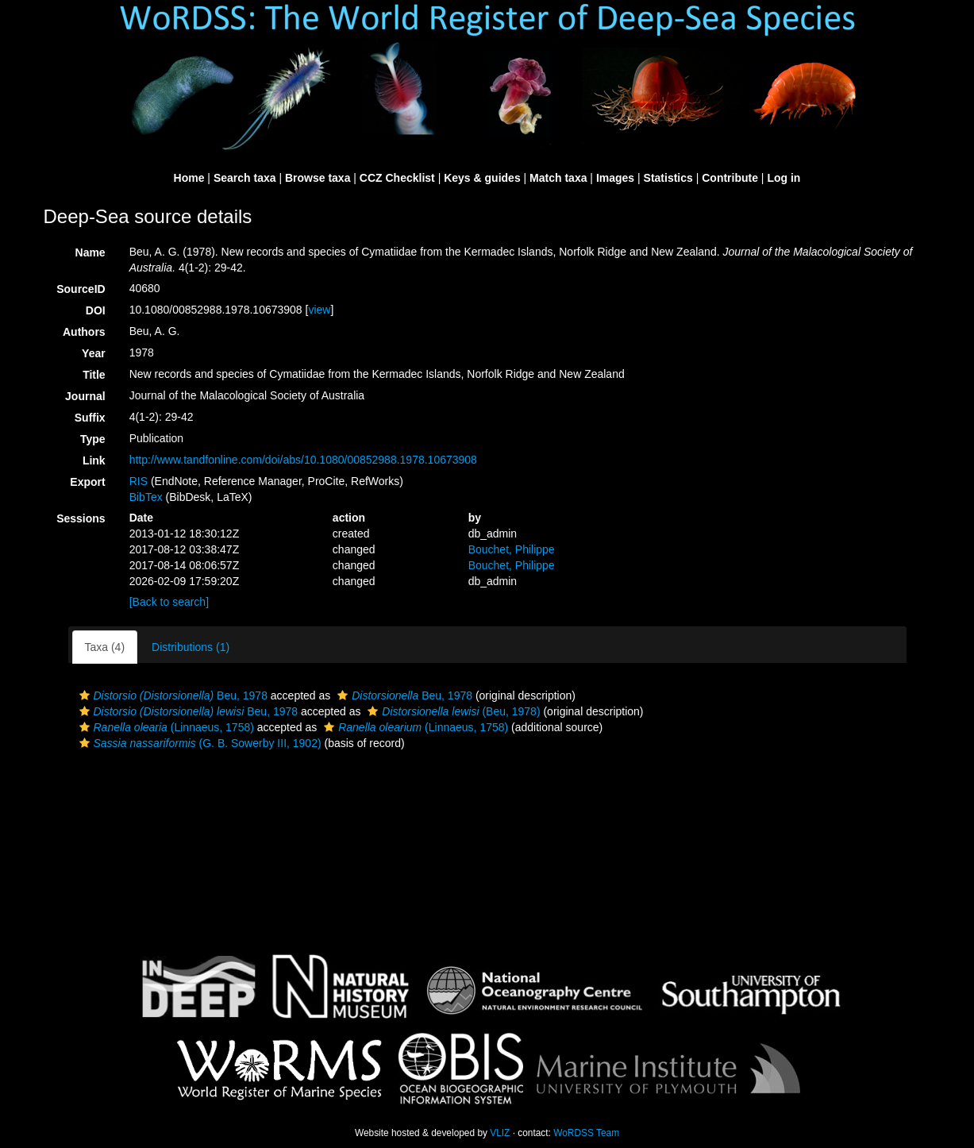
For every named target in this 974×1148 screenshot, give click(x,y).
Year (94, 353)
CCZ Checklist (397, 177)
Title (94, 374)
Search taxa (245, 177)
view (319, 309)
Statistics (668, 177)
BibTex (146, 497)
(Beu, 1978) (452, 711)
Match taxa (558, 177)
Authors (84, 332)
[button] (84, 695)
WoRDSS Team (586, 1132)
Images (615, 177)
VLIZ (500, 1132)
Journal (85, 396)
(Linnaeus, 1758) (164, 727)
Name (90, 252)
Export (87, 482)
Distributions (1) (190, 647)
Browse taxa (317, 177)
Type (93, 439)
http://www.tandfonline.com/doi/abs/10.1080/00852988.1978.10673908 (303, 459)
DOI (96, 310)
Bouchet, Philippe (511, 549)
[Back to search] (169, 601)
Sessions (80, 518)
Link (94, 460)
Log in (783, 177)
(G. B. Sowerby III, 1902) (198, 743)
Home (189, 177)
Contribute (730, 177)
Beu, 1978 (171, 695)
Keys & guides (482, 177)
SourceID (80, 289)
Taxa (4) (105, 647)
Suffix (90, 417)
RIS (138, 481)
